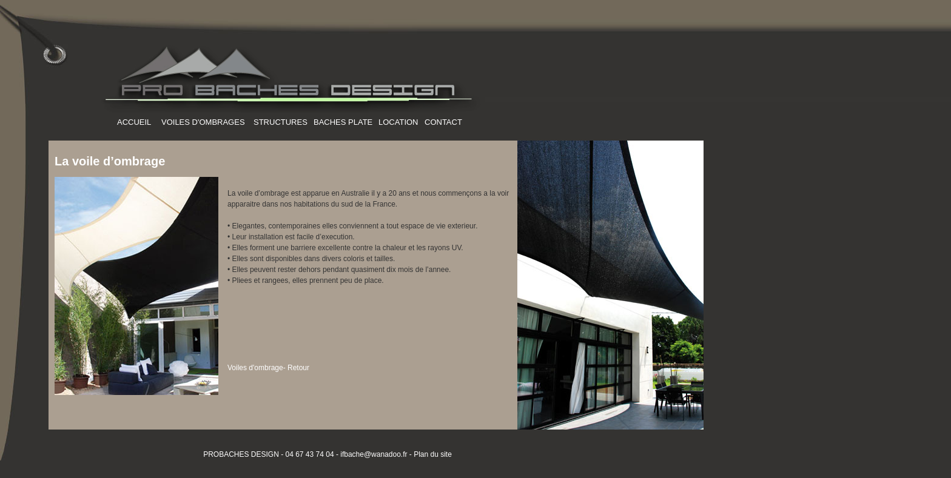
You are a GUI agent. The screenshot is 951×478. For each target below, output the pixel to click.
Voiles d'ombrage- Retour (268, 367)
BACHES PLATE (343, 122)
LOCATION (398, 122)
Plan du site (433, 454)
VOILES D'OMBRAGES (203, 122)
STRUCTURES (280, 122)
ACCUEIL (134, 122)
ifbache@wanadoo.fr (373, 454)
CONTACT (443, 122)
